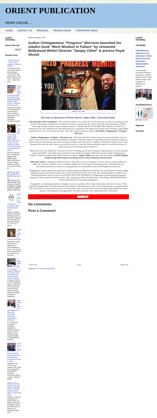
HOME (9, 30)
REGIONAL (43, 30)
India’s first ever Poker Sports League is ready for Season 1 (14, 63)
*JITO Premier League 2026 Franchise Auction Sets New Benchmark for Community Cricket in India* (14, 352)
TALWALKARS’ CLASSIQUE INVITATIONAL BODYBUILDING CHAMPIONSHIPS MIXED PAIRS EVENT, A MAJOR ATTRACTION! (14, 95)
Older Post (124, 265)
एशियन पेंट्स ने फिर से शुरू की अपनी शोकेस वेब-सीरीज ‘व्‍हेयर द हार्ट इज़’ (13, 175)
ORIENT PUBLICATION (50, 10)
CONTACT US (24, 30)
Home (79, 265)
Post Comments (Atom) (46, 268)
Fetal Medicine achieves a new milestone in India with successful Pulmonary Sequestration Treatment (14, 310)
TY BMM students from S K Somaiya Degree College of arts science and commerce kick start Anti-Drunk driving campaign (14, 269)
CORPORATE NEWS (87, 30)
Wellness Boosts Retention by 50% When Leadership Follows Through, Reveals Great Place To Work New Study (14, 389)
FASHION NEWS (62, 30)
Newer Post (33, 265)
